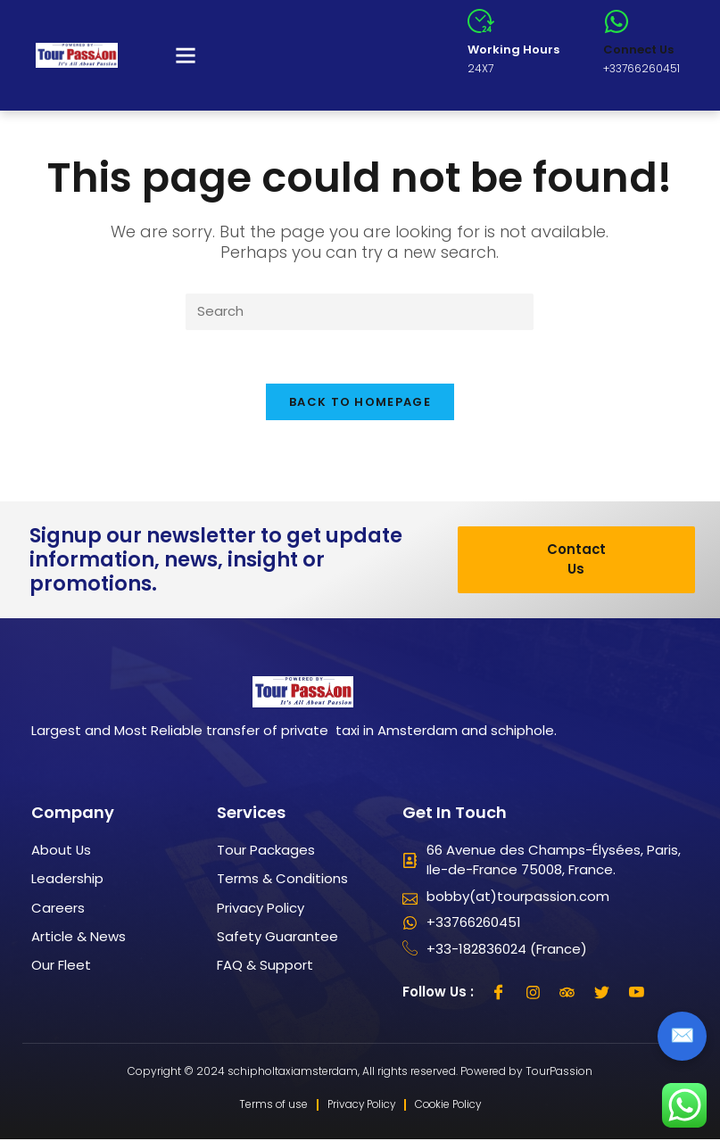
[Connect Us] (616, 21)
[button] (186, 55)
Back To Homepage (360, 402)
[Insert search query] (360, 312)
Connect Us (638, 49)
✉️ (682, 1035)
